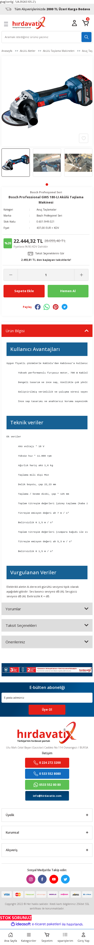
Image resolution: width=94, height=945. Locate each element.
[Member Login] (74, 23)
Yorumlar (13, 608)
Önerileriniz (15, 641)
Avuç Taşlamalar (46, 209)
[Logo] (29, 23)
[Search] (47, 37)
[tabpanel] (15, 162)
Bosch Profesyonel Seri (49, 215)
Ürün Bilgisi (15, 330)
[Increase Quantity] (81, 275)
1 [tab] (47, 184)
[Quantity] (46, 275)
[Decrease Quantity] (11, 275)
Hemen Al (68, 291)
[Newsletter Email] (47, 698)
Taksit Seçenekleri (21, 625)
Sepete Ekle (24, 291)
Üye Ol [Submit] (47, 709)
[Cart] (85, 23)
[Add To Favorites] (83, 138)
